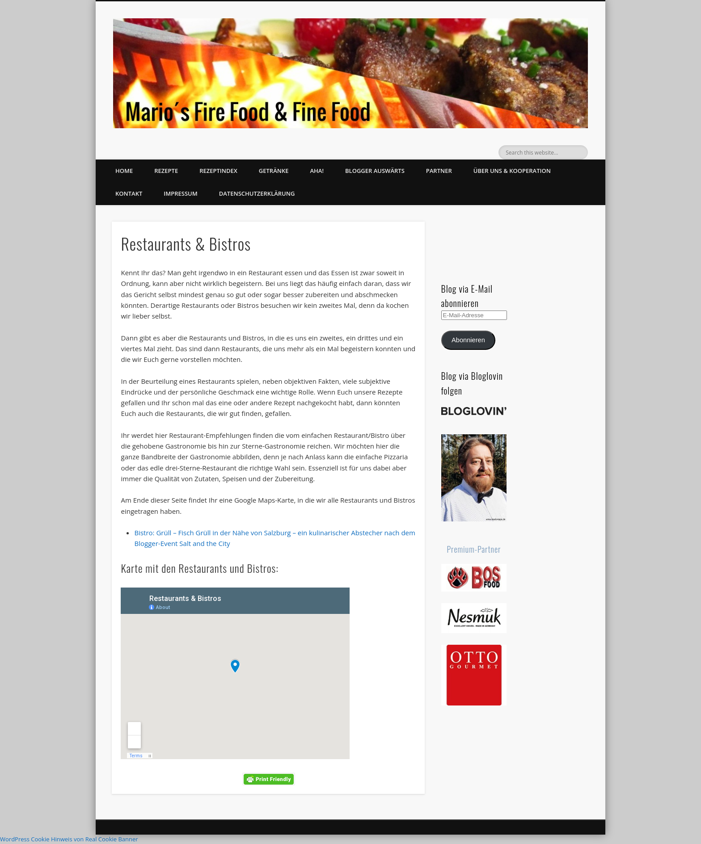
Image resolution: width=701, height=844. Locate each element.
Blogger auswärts (375, 171)
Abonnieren (468, 340)
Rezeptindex (218, 171)
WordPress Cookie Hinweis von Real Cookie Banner (69, 839)
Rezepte (166, 171)
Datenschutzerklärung (257, 193)
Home (124, 171)
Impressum (180, 193)
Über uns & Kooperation (512, 171)
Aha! (317, 171)
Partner (439, 171)
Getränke (274, 171)
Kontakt (128, 193)
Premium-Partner (474, 549)
